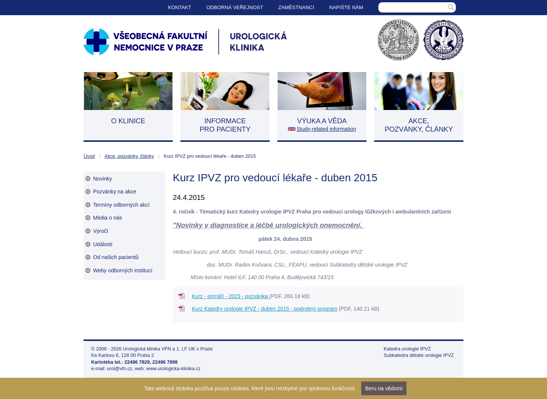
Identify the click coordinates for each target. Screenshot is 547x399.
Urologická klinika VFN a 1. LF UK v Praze (168, 349)
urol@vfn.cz (119, 368)
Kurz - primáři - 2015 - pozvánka (230, 296)
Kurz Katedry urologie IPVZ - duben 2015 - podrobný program (264, 309)
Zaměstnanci (296, 7)
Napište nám (346, 7)
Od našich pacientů (116, 257)
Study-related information (326, 129)
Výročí (100, 231)
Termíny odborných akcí (121, 205)
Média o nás (107, 218)
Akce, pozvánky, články (129, 156)
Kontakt (179, 7)
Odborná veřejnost (234, 7)
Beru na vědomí (384, 388)
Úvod (89, 156)
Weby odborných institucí (122, 270)
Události (102, 244)
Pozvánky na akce (114, 192)
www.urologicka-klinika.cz (173, 368)
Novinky (102, 179)
